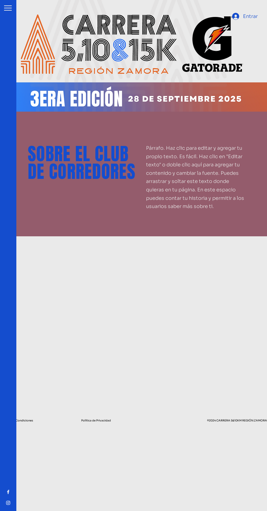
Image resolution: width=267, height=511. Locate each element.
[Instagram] (8, 503)
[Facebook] (8, 492)
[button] (8, 8)
